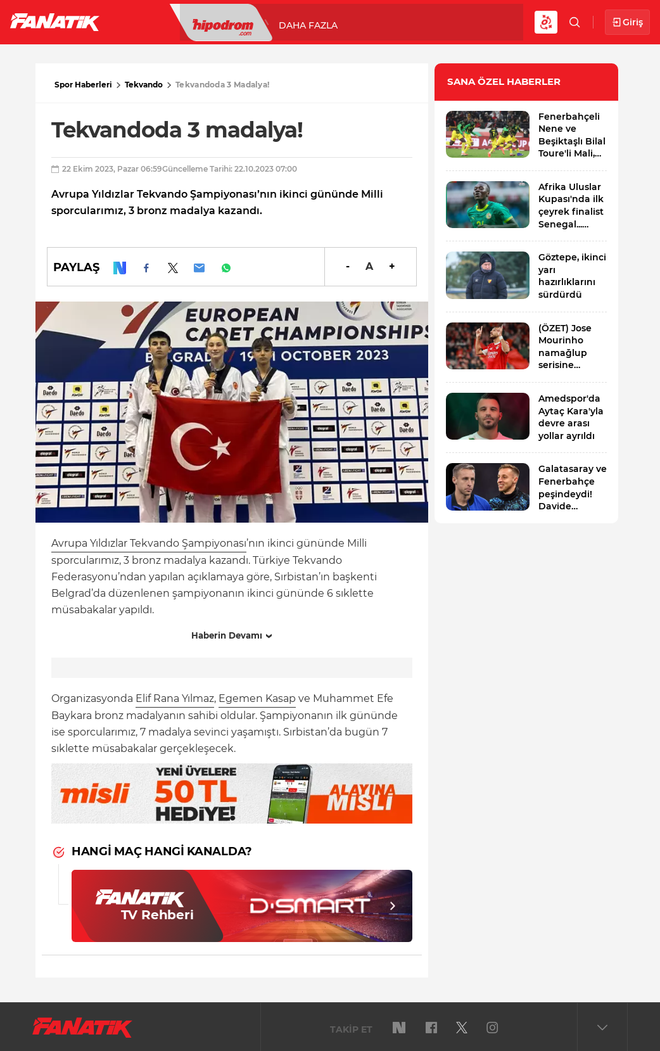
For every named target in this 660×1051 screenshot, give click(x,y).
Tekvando (144, 84)
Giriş (627, 22)
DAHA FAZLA (458, 21)
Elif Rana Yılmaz (175, 698)
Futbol (144, 21)
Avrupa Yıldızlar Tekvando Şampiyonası (148, 543)
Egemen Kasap (257, 698)
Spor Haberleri (83, 84)
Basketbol (290, 21)
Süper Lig (213, 21)
